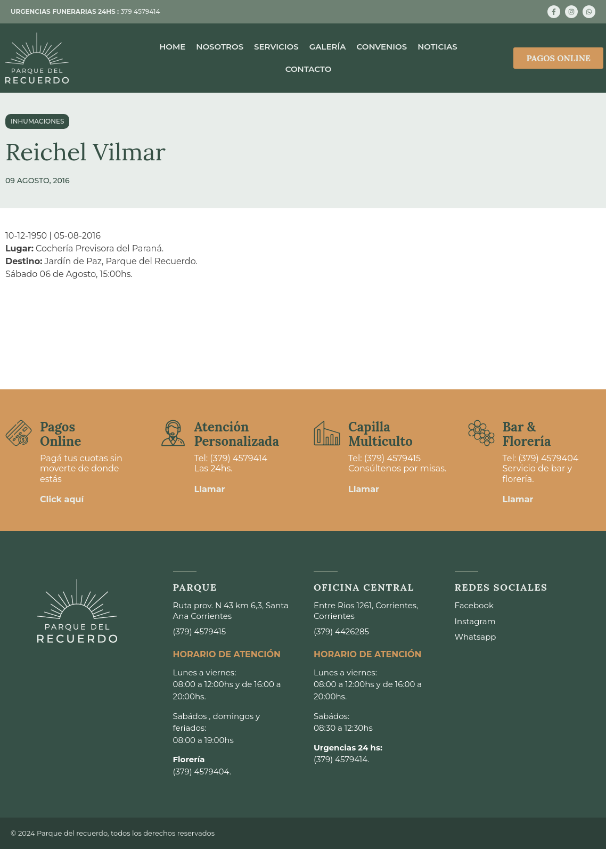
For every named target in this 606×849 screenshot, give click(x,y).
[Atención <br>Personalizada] (173, 433)
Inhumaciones (37, 121)
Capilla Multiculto (380, 434)
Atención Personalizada (237, 434)
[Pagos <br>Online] (18, 433)
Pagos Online (60, 434)
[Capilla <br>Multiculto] (327, 433)
